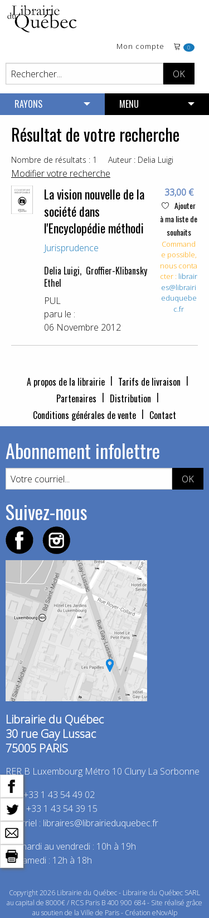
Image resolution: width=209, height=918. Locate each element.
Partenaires (76, 398)
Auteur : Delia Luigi (140, 159)
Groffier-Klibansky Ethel (95, 277)
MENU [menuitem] (129, 104)
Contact (162, 415)
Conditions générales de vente (84, 415)
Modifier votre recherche (60, 173)
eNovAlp (164, 912)
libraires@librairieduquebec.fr (179, 292)
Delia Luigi (62, 270)
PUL (52, 301)
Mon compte (140, 47)
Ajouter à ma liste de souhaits (178, 218)
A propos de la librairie (66, 381)
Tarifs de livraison (149, 381)
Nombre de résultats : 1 (54, 159)
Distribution (130, 398)
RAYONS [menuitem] (28, 104)
